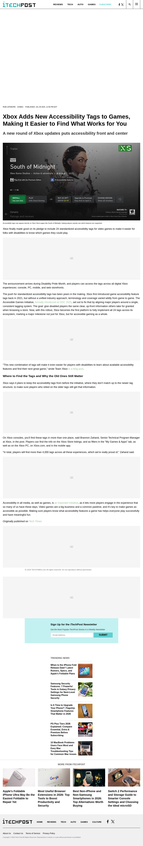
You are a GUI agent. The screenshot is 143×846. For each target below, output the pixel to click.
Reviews (58, 4)
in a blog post (75, 368)
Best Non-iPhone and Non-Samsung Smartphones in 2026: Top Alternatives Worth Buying (88, 798)
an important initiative (66, 502)
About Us (7, 833)
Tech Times (35, 521)
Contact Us (18, 833)
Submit (103, 635)
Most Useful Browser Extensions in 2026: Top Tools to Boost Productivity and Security (54, 798)
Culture (97, 822)
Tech (70, 4)
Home (40, 822)
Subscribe (105, 4)
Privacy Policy (49, 833)
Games (92, 4)
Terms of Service (33, 833)
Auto (80, 4)
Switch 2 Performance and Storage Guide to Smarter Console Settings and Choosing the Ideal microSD (123, 798)
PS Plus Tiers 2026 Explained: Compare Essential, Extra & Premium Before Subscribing (61, 729)
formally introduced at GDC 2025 (53, 302)
